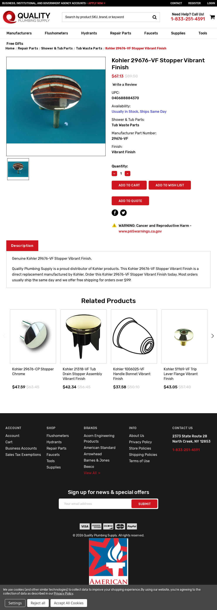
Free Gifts (15, 44)
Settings (15, 603)
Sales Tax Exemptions (23, 455)
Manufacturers (19, 33)
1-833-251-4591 (188, 19)
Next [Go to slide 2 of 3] (213, 336)
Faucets (151, 33)
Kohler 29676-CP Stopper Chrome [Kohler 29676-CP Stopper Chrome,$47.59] (33, 371)
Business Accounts (21, 448)
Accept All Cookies (69, 603)
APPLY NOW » (96, 3)
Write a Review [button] (125, 85)
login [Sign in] (211, 3)
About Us (136, 436)
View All (92, 473)
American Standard (100, 448)
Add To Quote (130, 201)
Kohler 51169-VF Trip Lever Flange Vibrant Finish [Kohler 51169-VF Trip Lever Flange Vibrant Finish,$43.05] (181, 374)
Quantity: (120, 166)
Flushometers (56, 33)
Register (194, 3)
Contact (176, 3)
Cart (8, 442)
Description (22, 246)
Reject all (38, 603)
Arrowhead (93, 454)
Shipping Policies (143, 455)
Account (12, 436)
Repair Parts (120, 33)
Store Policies (140, 448)
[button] (108, 570)
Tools (202, 33)
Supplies (178, 33)
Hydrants (89, 33)
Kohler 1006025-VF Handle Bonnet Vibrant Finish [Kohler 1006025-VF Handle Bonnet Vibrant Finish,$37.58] (131, 374)
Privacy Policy (140, 442)
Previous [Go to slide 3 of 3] (4, 336)
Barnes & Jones (96, 460)
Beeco (89, 467)
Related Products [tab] (108, 301)
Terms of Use (139, 461)
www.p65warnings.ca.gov (140, 231)
